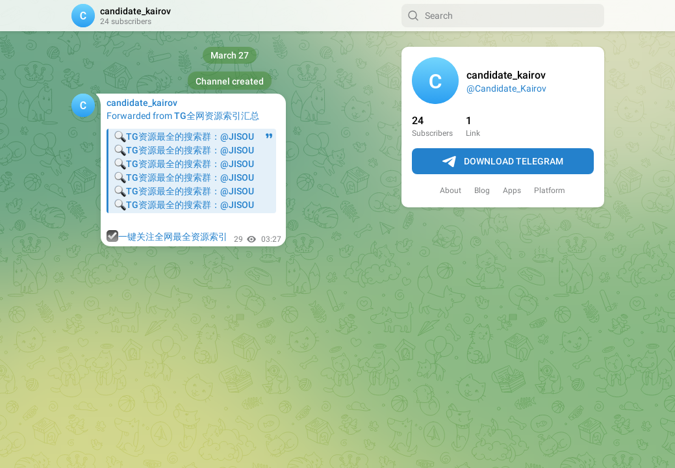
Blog (482, 190)
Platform (549, 190)
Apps (512, 190)
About (450, 190)
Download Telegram (502, 162)
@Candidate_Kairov (506, 88)
